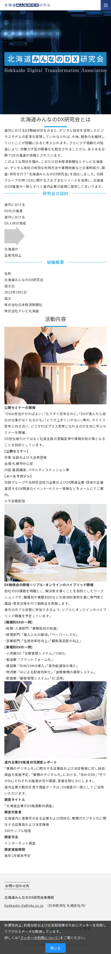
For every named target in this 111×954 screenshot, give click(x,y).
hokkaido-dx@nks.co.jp (23, 905)
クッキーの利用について (39, 937)
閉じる (55, 947)
